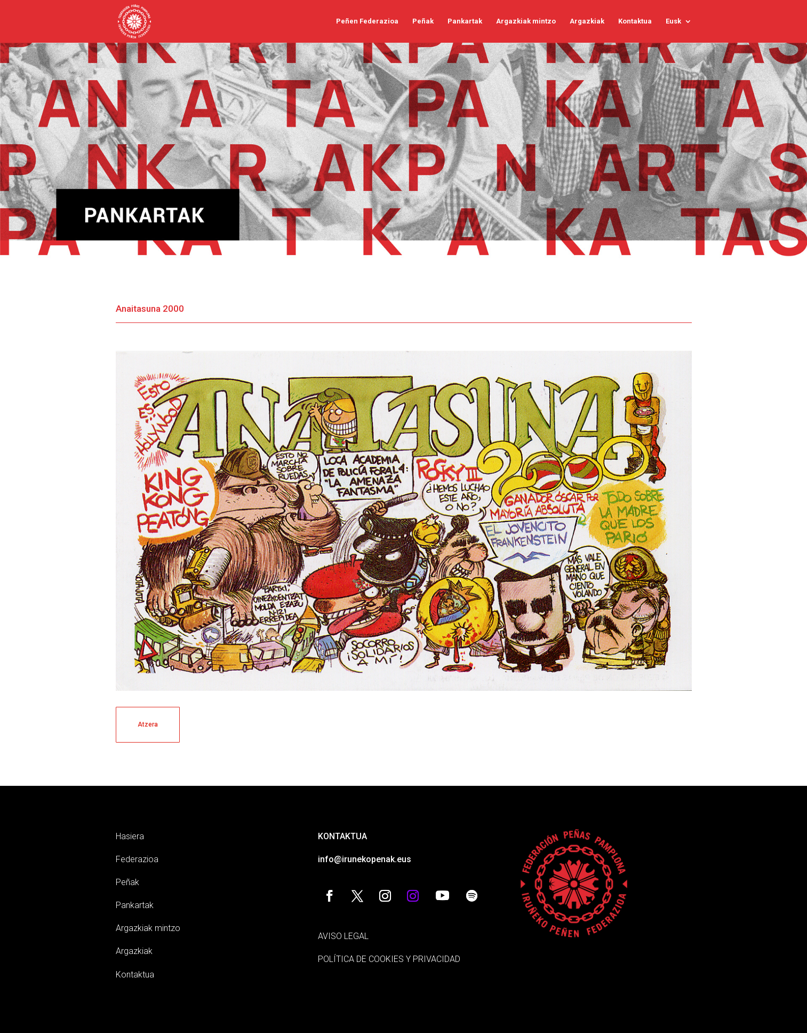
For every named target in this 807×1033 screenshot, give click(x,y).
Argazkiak (587, 21)
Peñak (423, 21)
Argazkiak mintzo (526, 21)
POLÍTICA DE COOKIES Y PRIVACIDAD (389, 959)
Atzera (148, 724)
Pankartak (465, 21)
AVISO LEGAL (343, 936)
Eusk (673, 21)
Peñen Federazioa (367, 21)
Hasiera (130, 836)
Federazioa (137, 859)
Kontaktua (635, 21)
